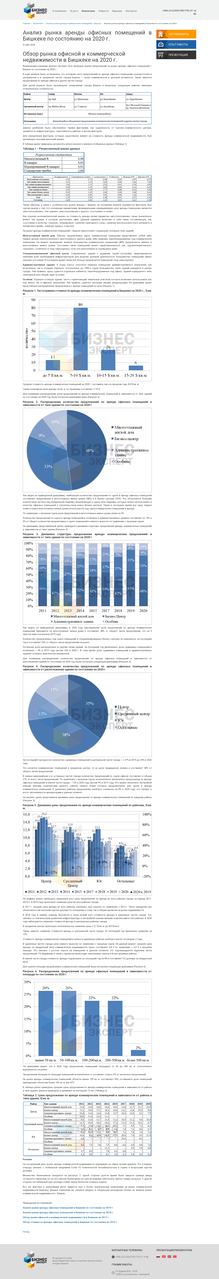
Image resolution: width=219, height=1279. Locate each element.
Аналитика (88, 10)
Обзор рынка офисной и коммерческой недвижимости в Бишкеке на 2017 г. (66, 1217)
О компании (59, 10)
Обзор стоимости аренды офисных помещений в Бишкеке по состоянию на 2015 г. (70, 1222)
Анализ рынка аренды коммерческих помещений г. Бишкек (73, 23)
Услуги (74, 10)
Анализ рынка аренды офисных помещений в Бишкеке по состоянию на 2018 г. (68, 1212)
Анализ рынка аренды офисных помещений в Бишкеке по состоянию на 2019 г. (68, 1207)
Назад (26, 1231)
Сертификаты (179, 34)
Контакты (131, 10)
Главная (26, 23)
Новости (103, 10)
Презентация (178, 54)
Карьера (117, 10)
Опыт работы (178, 44)
